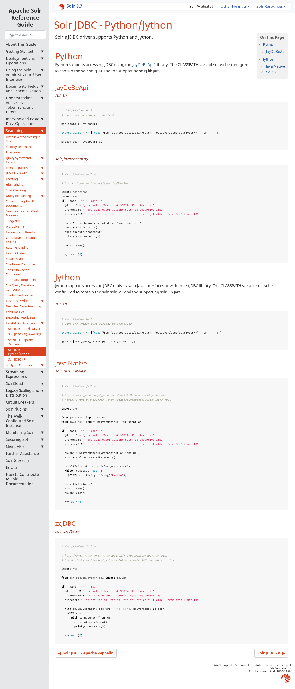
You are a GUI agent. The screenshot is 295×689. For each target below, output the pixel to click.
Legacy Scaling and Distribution (24, 393)
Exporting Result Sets (20, 317)
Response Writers (24, 301)
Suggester (13, 221)
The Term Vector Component (17, 272)
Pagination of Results (20, 232)
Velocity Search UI (18, 147)
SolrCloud (24, 383)
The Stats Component (21, 280)
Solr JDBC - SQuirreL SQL (25, 334)
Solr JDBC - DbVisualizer (24, 329)
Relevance (13, 152)
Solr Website (200, 6)
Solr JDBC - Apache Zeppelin (21, 342)
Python (269, 44)
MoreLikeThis (15, 226)
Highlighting (14, 184)
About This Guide (21, 44)
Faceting (24, 179)
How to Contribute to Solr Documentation (22, 479)
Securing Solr (24, 439)
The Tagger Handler (19, 295)
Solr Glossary (17, 460)
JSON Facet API (24, 173)
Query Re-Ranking (24, 196)
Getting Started (24, 51)
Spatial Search (15, 259)
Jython (268, 59)
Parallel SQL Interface (24, 323)
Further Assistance (22, 453)
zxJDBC (272, 72)
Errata (11, 467)
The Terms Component (22, 264)
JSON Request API (24, 168)
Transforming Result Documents (20, 203)
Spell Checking (16, 190)
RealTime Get (15, 312)
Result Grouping (17, 247)
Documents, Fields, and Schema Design (24, 89)
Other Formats (234, 6)
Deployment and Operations (24, 61)
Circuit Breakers (20, 402)
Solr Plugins (24, 409)
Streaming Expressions (24, 374)
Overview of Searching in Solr (23, 139)
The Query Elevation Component (20, 287)
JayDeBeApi (276, 51)
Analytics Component (24, 365)
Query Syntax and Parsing (24, 160)
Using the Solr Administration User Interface (24, 74)
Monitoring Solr (24, 432)
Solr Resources (269, 6)
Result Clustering (17, 253)
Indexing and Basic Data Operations (24, 121)
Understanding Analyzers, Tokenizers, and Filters (24, 105)
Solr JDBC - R (16, 359)
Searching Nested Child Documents (22, 213)
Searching (24, 130)
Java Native (275, 66)
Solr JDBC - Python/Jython (18, 352)
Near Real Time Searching (23, 306)
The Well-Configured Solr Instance (24, 421)
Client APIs (24, 446)
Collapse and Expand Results (20, 240)
